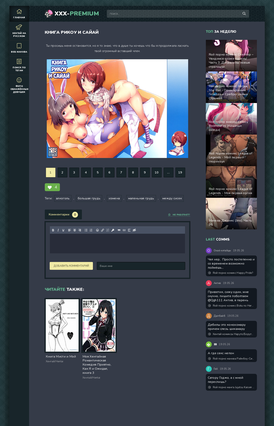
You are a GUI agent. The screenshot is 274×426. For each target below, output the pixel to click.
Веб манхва (19, 48)
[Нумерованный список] (90, 230)
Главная (19, 13)
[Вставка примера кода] (123, 230)
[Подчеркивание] (63, 230)
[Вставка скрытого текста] (134, 230)
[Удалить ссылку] (107, 230)
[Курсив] (57, 230)
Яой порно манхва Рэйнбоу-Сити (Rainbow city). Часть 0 (231, 358)
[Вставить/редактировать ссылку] (102, 230)
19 (180, 172)
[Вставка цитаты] (118, 230)
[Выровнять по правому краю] (79, 230)
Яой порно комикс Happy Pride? (230, 273)
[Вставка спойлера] (129, 230)
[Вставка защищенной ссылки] (112, 230)
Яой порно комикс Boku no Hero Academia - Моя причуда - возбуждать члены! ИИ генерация (231, 305)
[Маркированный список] (85, 230)
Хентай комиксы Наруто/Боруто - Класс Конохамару (231, 334)
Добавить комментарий (71, 266)
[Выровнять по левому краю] (69, 230)
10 (157, 172)
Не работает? (179, 214)
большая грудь (89, 198)
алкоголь (63, 198)
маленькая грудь (141, 198)
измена (114, 198)
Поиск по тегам (19, 65)
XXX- (77, 14)
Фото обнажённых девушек (19, 85)
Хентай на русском (19, 31)
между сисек (172, 198)
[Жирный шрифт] (52, 230)
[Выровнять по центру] (74, 230)
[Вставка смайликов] (97, 230)
